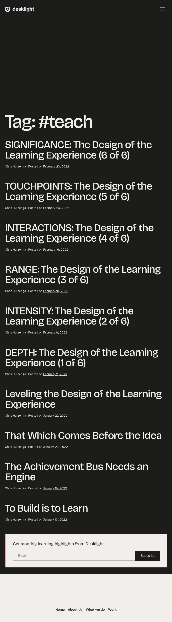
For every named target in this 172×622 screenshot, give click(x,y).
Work (112, 610)
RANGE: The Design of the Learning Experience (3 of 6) (83, 274)
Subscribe (148, 555)
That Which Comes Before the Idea (83, 435)
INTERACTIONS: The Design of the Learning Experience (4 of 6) (79, 233)
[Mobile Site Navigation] (162, 8)
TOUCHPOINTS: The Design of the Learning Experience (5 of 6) (78, 191)
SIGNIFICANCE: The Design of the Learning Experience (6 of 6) (78, 150)
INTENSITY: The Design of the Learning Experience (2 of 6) (69, 316)
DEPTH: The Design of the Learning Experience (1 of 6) (81, 357)
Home (60, 610)
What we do (95, 610)
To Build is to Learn (46, 508)
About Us (75, 610)
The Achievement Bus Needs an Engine (76, 471)
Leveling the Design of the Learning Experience (83, 399)
